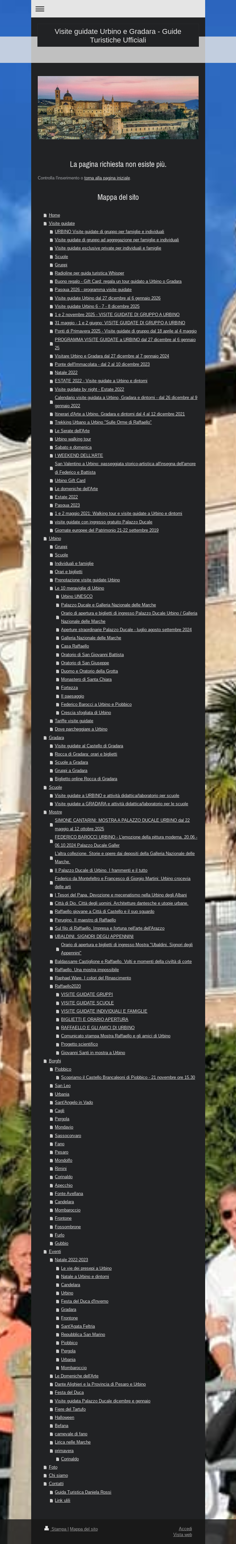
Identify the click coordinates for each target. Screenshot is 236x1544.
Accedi (185, 1528)
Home (54, 215)
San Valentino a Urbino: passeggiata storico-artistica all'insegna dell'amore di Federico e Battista (125, 467)
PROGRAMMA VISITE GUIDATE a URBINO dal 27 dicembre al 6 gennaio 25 (125, 343)
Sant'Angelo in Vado (74, 1102)
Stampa (56, 1528)
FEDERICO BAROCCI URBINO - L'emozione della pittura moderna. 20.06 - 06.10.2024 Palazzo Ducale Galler (126, 841)
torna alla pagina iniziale (107, 177)
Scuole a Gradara (71, 762)
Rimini (61, 1168)
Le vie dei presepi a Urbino (86, 1268)
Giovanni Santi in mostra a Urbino (93, 1052)
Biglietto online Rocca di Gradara (86, 778)
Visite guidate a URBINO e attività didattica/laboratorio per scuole (117, 795)
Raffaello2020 (68, 986)
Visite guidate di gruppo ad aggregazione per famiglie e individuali (117, 239)
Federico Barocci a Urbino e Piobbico (96, 704)
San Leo (63, 1085)
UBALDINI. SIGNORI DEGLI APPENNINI (94, 936)
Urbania (62, 1094)
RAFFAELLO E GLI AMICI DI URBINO (98, 1027)
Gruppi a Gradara (71, 770)
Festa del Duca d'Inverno (84, 1301)
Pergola (62, 1118)
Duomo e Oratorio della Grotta (89, 671)
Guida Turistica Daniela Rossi (83, 1492)
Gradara (56, 737)
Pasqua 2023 (67, 505)
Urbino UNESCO (77, 596)
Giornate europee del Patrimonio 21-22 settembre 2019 (107, 530)
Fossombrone (68, 1226)
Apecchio (64, 1185)
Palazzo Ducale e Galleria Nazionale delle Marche (108, 604)
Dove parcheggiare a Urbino (81, 729)
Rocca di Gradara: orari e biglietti (86, 754)
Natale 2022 (66, 372)
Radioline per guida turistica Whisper (89, 273)
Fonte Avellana (69, 1193)
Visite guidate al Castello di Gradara (89, 745)
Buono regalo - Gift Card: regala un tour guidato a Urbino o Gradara (118, 281)
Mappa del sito (84, 1528)
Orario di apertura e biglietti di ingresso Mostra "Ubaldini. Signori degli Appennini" (127, 948)
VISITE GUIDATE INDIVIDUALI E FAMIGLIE (104, 1011)
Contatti (56, 1483)
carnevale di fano (71, 1433)
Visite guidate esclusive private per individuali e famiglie (108, 248)
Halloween (64, 1417)
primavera (64, 1450)
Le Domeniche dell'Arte (76, 1375)
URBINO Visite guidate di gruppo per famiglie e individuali (109, 231)
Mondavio (64, 1127)
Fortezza (69, 687)
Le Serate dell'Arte (72, 430)
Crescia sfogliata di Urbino (86, 712)
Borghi (55, 1060)
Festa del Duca (69, 1392)
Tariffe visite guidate (74, 720)
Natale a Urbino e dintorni (85, 1276)
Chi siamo (58, 1475)
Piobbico (63, 1069)
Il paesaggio (72, 696)
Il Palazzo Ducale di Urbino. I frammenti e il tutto (101, 870)
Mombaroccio (67, 1209)
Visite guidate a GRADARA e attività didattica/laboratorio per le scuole (121, 803)
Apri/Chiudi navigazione (118, 9)
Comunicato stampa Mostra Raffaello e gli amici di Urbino (115, 1035)
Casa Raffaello (75, 646)
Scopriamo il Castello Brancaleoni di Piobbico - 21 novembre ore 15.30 (128, 1077)
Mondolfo (63, 1160)
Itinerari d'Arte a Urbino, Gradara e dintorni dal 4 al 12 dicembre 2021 (120, 413)
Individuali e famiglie (74, 563)
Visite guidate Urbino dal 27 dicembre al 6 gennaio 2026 (108, 298)
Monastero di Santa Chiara (86, 679)
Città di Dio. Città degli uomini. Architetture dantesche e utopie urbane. (121, 903)
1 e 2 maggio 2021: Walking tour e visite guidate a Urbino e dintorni (118, 513)
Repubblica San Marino (83, 1334)
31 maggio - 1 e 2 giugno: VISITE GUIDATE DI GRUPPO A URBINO (120, 322)
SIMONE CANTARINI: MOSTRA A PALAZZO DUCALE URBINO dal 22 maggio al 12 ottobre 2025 (122, 824)
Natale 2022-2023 (71, 1259)
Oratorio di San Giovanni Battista (92, 654)
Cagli (59, 1110)
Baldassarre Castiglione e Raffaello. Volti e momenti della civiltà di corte (123, 961)
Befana (61, 1425)
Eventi (55, 1251)
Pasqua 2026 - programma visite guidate (93, 289)
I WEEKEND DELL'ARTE (79, 455)
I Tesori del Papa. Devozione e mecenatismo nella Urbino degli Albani (121, 894)
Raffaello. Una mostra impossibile (87, 969)
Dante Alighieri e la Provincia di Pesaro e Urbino (100, 1384)
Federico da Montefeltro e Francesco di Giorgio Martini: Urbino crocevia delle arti (122, 882)
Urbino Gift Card (70, 480)
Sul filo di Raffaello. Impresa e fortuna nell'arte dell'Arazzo (109, 928)
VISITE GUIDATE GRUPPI (87, 994)
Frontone (63, 1218)
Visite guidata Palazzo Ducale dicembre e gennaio (102, 1400)
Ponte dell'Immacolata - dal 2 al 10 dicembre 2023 (102, 364)
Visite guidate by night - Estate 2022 (89, 389)
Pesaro (61, 1152)
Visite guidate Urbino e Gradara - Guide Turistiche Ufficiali (117, 35)
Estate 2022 (66, 496)
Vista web (182, 1534)
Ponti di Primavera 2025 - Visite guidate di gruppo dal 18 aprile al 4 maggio (126, 330)
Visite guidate (62, 223)
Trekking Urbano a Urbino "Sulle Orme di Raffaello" (103, 422)
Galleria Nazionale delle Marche (91, 637)
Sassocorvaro (68, 1135)
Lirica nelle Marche (73, 1442)
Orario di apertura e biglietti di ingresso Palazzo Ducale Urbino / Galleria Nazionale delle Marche (129, 617)
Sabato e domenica (73, 447)
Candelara (64, 1201)
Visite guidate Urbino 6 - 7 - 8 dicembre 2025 (97, 306)
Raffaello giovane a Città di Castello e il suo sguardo (104, 911)
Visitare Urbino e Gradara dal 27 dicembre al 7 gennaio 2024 (112, 356)
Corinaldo (64, 1176)
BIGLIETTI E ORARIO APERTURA (94, 1019)
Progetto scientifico (79, 1044)
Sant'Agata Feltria (78, 1326)
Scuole (61, 256)
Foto (53, 1467)
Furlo (59, 1235)
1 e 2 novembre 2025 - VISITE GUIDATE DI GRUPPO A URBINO (117, 314)
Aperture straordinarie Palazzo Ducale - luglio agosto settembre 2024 (126, 629)
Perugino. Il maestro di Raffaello (85, 919)
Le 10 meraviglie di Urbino (79, 588)
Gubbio (61, 1243)
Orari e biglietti (68, 571)
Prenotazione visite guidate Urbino (87, 579)
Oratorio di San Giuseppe (85, 662)
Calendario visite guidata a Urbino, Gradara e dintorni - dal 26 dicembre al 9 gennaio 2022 (126, 401)
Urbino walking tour (73, 438)
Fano (59, 1143)
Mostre (55, 811)
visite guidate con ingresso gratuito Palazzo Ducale (103, 521)
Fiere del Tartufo (70, 1409)
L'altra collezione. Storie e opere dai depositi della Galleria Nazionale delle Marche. (125, 857)
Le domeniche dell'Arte (76, 488)
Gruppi (61, 264)
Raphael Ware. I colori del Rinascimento (93, 977)
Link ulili (62, 1500)
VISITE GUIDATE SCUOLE (87, 1002)
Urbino (55, 538)
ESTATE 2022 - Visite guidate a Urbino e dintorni (101, 380)
